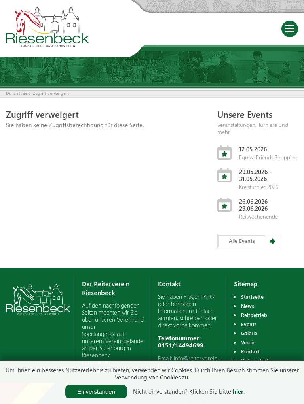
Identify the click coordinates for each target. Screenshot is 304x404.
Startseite (252, 296)
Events (249, 324)
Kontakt (250, 351)
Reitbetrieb (254, 314)
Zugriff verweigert (51, 93)
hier (238, 391)
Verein (248, 342)
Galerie (249, 333)
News (247, 305)
